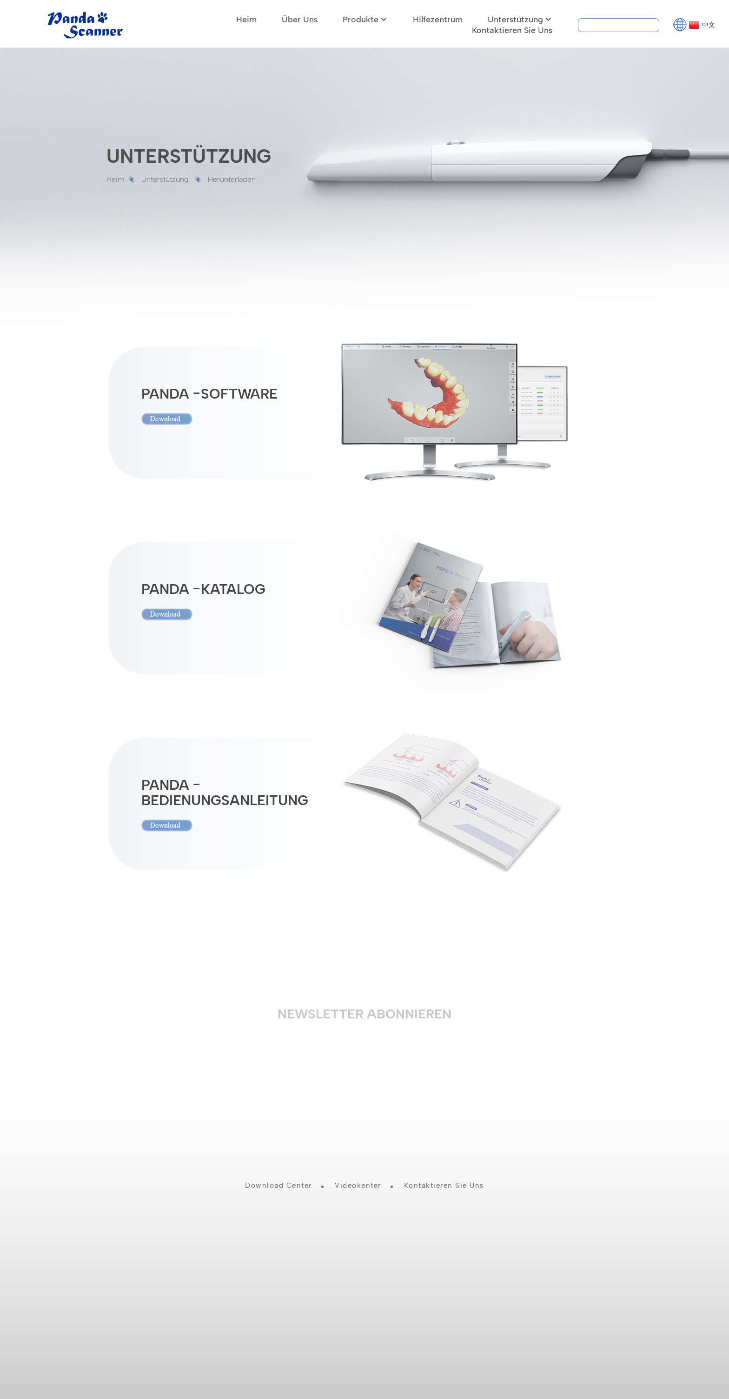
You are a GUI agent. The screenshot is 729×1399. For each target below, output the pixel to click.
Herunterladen (232, 176)
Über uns (300, 17)
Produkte (365, 17)
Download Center (278, 1183)
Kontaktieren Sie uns (512, 27)
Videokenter (358, 1183)
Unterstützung (520, 17)
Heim (246, 17)
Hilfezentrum (438, 17)
